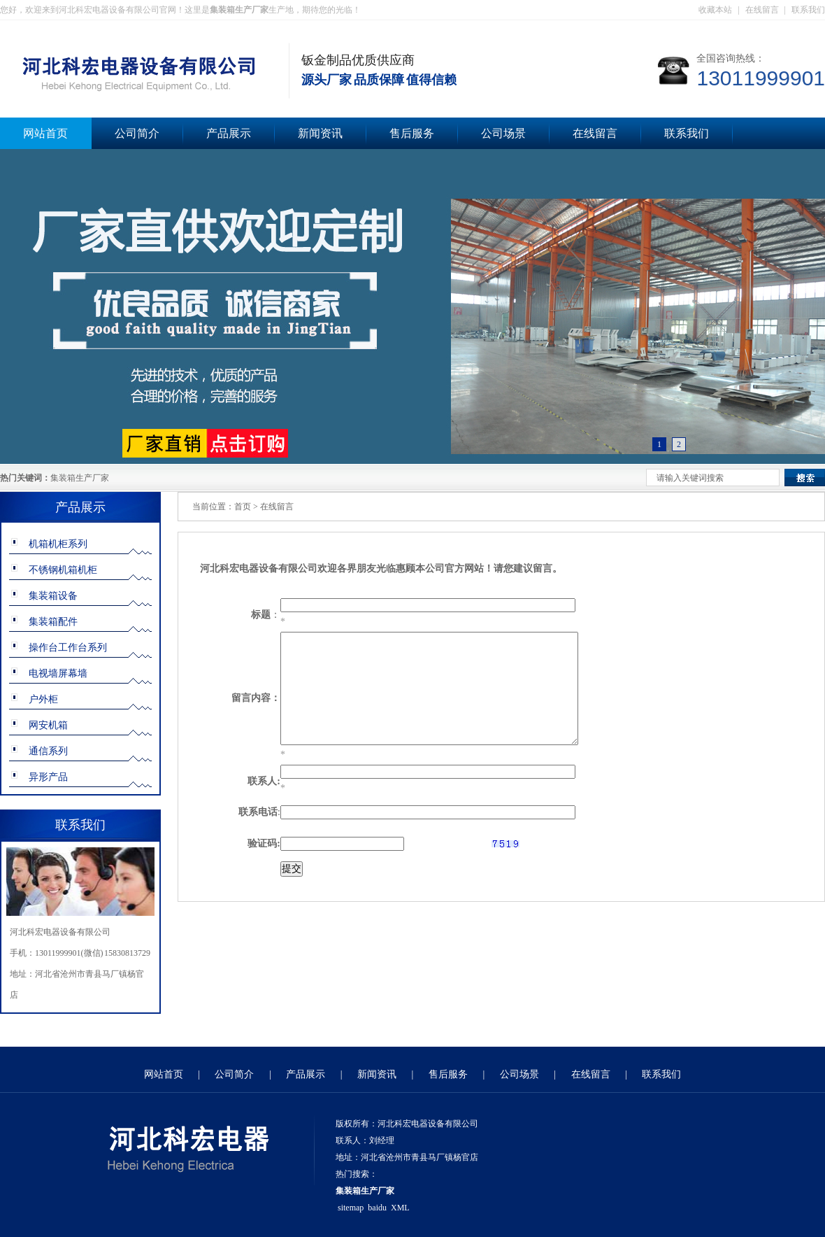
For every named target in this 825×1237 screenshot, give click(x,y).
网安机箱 (48, 725)
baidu (377, 1208)
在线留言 (762, 10)
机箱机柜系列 (58, 544)
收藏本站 (715, 10)
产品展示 (228, 133)
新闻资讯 (320, 133)
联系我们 (808, 10)
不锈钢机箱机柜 (63, 570)
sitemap (351, 1208)
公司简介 (137, 133)
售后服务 (411, 133)
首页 (242, 506)
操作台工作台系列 (68, 647)
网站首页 (163, 1074)
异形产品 (48, 777)
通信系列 (48, 751)
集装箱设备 (53, 596)
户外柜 (43, 699)
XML (400, 1208)
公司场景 (503, 133)
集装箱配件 (53, 621)
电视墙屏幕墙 (58, 673)
